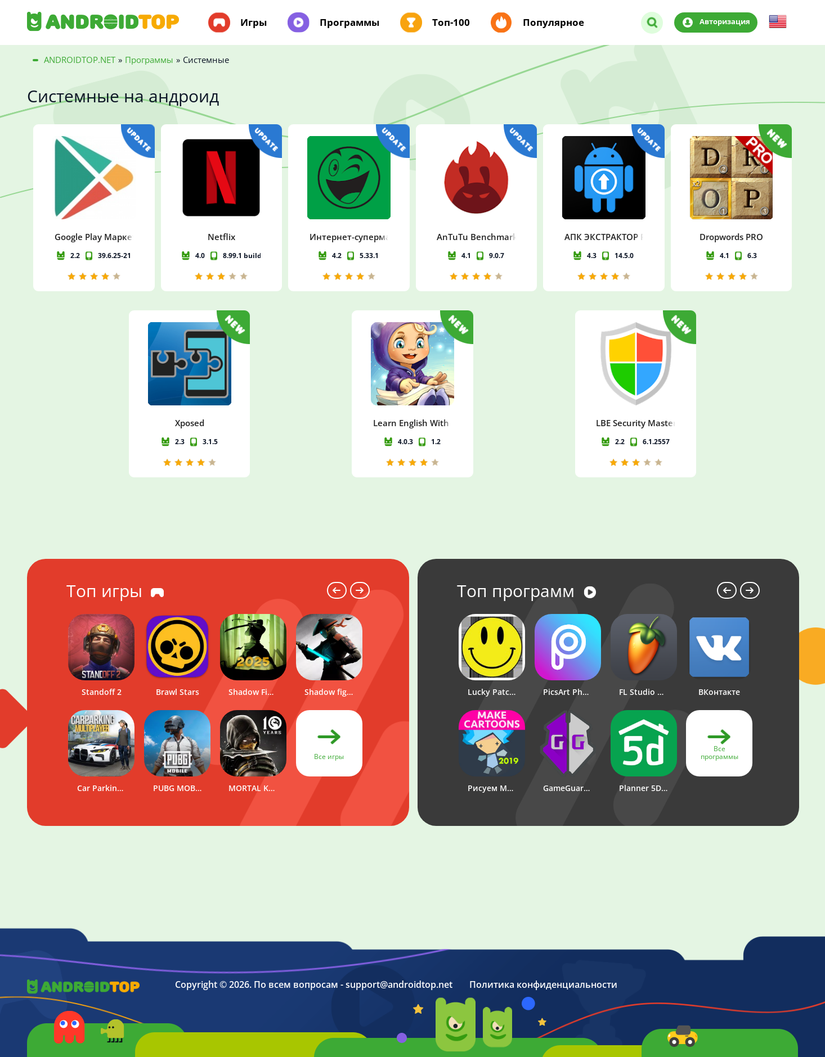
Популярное (553, 22)
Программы (349, 22)
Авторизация (725, 22)
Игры (253, 22)
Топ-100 (451, 22)
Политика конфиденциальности (543, 985)
